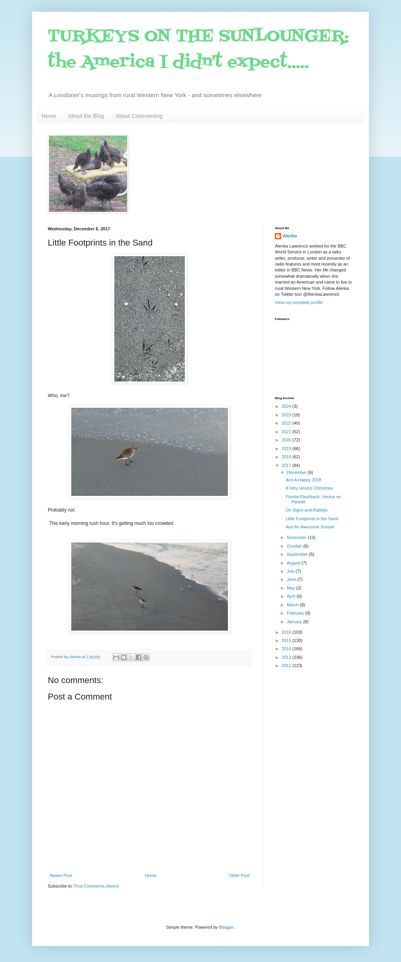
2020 (287, 440)
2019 (287, 448)
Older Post (239, 875)
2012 (287, 665)
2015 (287, 640)
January (295, 621)
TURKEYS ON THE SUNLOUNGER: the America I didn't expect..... (198, 49)
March (293, 604)
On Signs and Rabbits (306, 510)
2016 (287, 632)
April (291, 596)
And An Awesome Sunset (309, 526)
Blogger (226, 927)
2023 (287, 414)
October (295, 546)
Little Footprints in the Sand (311, 518)
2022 (287, 423)
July (291, 571)
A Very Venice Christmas (308, 488)
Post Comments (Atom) (96, 886)
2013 (287, 657)
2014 (287, 648)
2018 (287, 456)
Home (49, 116)
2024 (287, 406)
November (297, 537)
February (296, 613)
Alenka (290, 235)
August (294, 563)
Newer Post (61, 875)
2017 (287, 465)
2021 (287, 431)
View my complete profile (299, 302)
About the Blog (86, 116)
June (292, 579)
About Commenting (139, 116)
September (298, 554)
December (297, 472)
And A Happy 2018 (303, 479)
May (291, 588)
